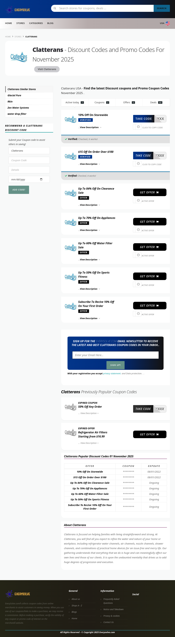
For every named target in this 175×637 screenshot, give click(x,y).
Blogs (74, 611)
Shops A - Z (77, 605)
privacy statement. (112, 373)
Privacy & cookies (111, 615)
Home (8, 23)
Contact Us (108, 622)
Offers (129, 102)
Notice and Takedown (113, 609)
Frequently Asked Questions (111, 601)
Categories (36, 23)
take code (144, 119)
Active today (75, 102)
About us (76, 599)
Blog (50, 23)
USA (165, 23)
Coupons (102, 102)
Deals (156, 102)
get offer (149, 192)
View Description (89, 413)
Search (161, 8)
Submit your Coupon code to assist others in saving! (27, 142)
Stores (20, 23)
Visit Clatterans (47, 69)
